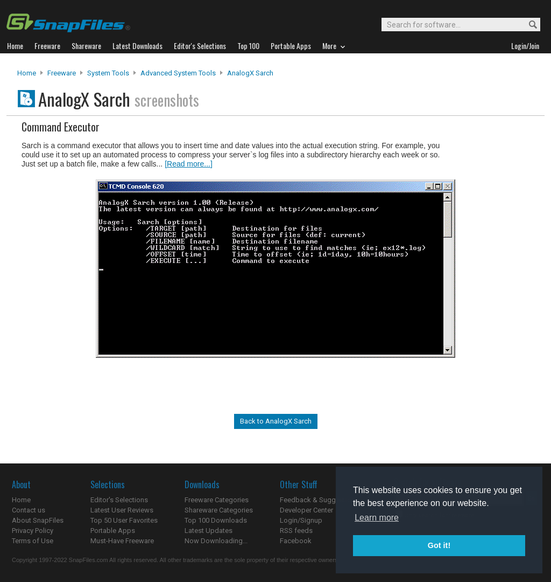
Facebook (296, 541)
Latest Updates (208, 530)
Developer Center (306, 510)
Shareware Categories (219, 510)
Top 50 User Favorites (124, 520)
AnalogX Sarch (250, 73)
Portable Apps (112, 530)
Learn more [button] (377, 517)
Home (26, 73)
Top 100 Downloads (216, 520)
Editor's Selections (119, 500)
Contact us (28, 510)
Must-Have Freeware (122, 541)
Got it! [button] (439, 545)
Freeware (61, 73)
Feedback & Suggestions (319, 500)
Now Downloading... (216, 541)
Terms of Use (32, 541)
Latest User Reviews (121, 510)
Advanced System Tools (178, 73)
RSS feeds (296, 530)
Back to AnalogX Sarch (276, 421)
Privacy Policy (32, 530)
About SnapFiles (37, 520)
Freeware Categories (217, 500)
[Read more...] (189, 164)
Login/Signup (301, 520)
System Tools (108, 73)
